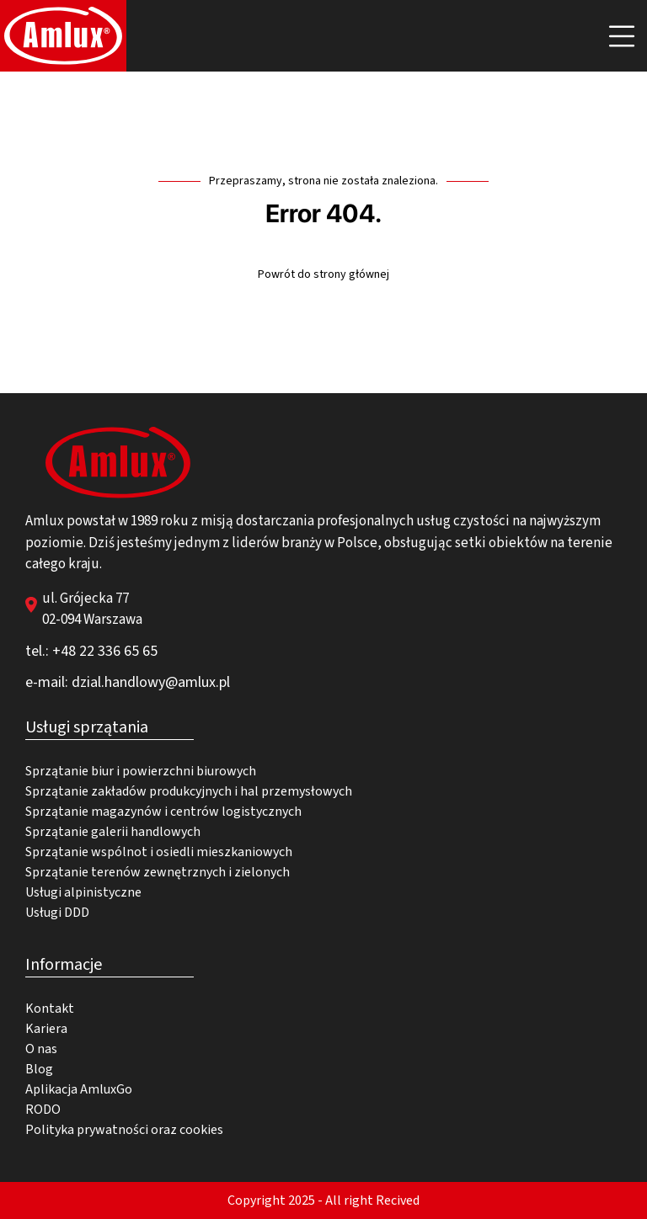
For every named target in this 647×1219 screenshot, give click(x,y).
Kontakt (49, 1008)
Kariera (46, 1028)
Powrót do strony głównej (323, 274)
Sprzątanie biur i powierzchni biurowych (140, 771)
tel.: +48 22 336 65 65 (91, 651)
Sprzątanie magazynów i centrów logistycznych (163, 811)
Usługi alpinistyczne (83, 892)
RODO (43, 1109)
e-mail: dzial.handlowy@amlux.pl (127, 682)
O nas (41, 1049)
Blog (39, 1069)
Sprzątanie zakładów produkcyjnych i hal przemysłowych (188, 791)
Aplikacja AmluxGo (78, 1089)
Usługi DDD (57, 912)
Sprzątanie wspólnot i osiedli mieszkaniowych (158, 852)
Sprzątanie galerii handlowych (113, 831)
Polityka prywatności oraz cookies (124, 1130)
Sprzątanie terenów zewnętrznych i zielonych (157, 872)
